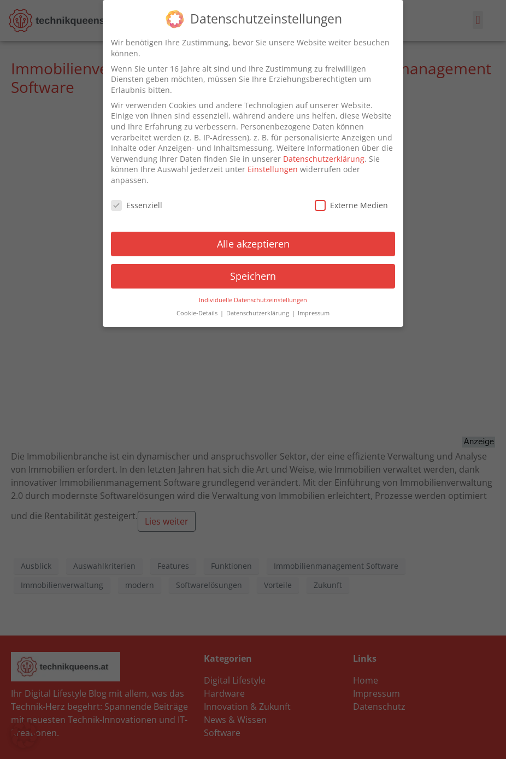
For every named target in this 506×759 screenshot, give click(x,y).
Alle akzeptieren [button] (253, 243)
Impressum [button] (314, 313)
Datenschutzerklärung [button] (258, 313)
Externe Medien (351, 205)
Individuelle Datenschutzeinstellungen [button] (253, 299)
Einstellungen (273, 169)
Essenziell (136, 205)
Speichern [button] (253, 276)
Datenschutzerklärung (323, 159)
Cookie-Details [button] (197, 313)
